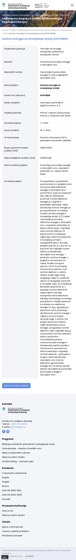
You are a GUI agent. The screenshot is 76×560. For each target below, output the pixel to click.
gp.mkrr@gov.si (18, 427)
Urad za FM (7, 510)
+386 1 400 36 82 (19, 424)
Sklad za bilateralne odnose (16, 452)
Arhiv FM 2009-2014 (11, 490)
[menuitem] (28, 444)
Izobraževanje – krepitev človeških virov (22, 448)
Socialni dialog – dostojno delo (18, 461)
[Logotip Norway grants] (16, 6)
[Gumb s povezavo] (3, 431)
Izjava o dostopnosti (12, 527)
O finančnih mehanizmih (14, 473)
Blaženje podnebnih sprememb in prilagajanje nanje (28, 444)
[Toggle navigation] (72, 5)
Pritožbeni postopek (12, 535)
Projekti (13, 30)
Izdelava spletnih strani (19, 556)
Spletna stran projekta (16, 385)
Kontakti (6, 499)
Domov (5, 30)
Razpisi (5, 477)
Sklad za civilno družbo (13, 457)
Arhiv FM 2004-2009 (12, 494)
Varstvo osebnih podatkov (15, 531)
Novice (5, 486)
